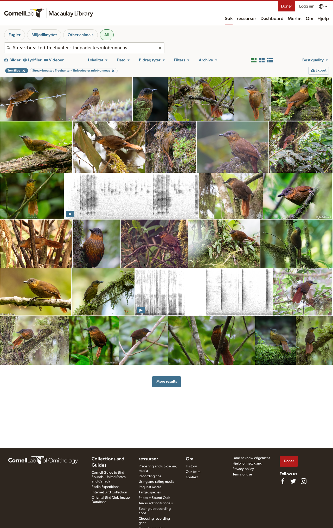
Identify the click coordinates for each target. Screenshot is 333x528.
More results (166, 381)
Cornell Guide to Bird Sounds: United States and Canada (109, 477)
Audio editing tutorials (156, 503)
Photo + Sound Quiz (154, 498)
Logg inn (307, 6)
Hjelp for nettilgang (247, 463)
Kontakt (192, 477)
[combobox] (84, 48)
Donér (286, 6)
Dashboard (272, 18)
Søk (229, 18)
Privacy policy (243, 469)
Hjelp (323, 18)
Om (309, 18)
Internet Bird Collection (109, 492)
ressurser (246, 18)
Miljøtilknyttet (44, 35)
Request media (150, 487)
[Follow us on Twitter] (293, 481)
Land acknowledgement (251, 458)
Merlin (295, 18)
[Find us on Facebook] (283, 481)
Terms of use (242, 474)
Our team (193, 472)
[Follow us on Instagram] (303, 481)
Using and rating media (156, 482)
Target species (150, 492)
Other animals (80, 35)
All (106, 35)
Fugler (15, 35)
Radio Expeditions (105, 487)
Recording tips (150, 476)
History (191, 466)
